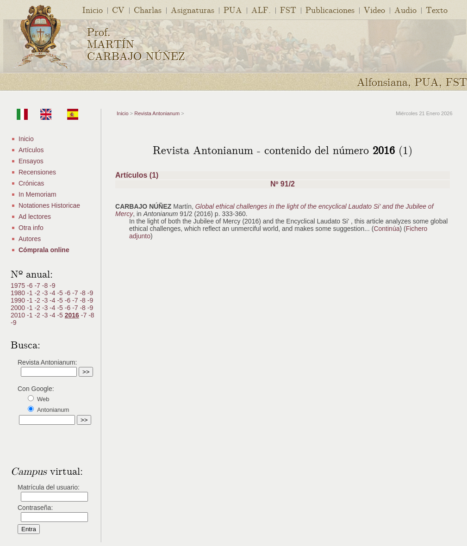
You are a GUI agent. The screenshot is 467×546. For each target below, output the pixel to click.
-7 (38, 285)
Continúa (386, 228)
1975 (19, 285)
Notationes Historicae (49, 205)
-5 (60, 293)
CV (118, 9)
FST (288, 9)
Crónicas (31, 183)
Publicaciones (330, 9)
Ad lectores (35, 216)
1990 (19, 300)
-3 (46, 293)
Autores (30, 238)
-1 (30, 293)
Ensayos (31, 161)
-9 (52, 285)
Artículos (31, 150)
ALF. (261, 9)
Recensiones (37, 172)
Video (374, 9)
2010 (19, 315)
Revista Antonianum (157, 113)
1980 (19, 293)
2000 (19, 307)
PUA (233, 9)
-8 (46, 285)
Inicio (92, 9)
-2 (38, 293)
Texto (437, 9)
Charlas (148, 9)
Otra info (31, 227)
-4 (53, 293)
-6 (30, 285)
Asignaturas (192, 9)
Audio (405, 9)
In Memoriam (37, 194)
